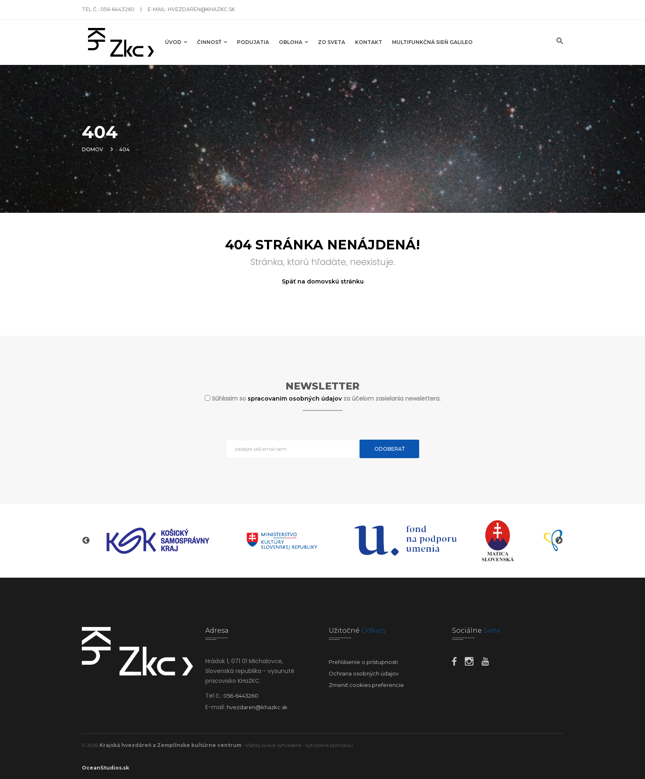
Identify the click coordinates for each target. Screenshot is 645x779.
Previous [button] (86, 541)
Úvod (176, 42)
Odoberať (389, 449)
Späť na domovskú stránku (323, 281)
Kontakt (368, 42)
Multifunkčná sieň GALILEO (432, 42)
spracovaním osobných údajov (295, 398)
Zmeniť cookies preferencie (366, 685)
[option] (158, 540)
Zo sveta (331, 42)
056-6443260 (117, 9)
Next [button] (559, 541)
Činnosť (212, 42)
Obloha (293, 42)
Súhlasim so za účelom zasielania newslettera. (326, 398)
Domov (92, 149)
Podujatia (253, 42)
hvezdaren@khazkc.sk (201, 9)
